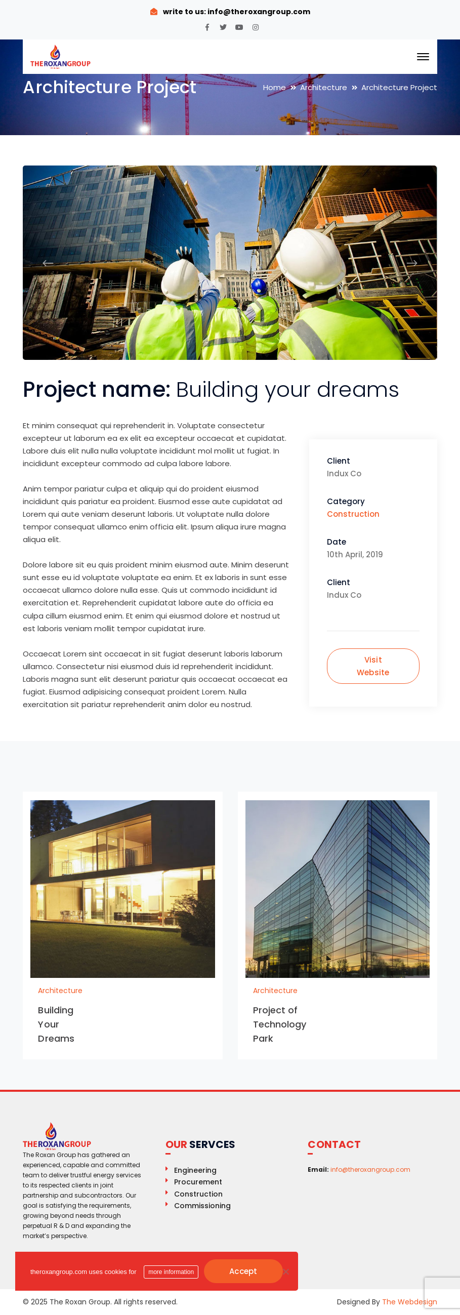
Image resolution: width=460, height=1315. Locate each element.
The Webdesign (409, 1302)
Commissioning (202, 1206)
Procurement (198, 1182)
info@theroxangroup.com (258, 12)
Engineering (195, 1170)
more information (171, 1272)
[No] (285, 1271)
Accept (243, 1271)
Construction (353, 514)
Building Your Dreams (56, 1024)
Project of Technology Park (280, 1024)
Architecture (323, 87)
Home (274, 87)
